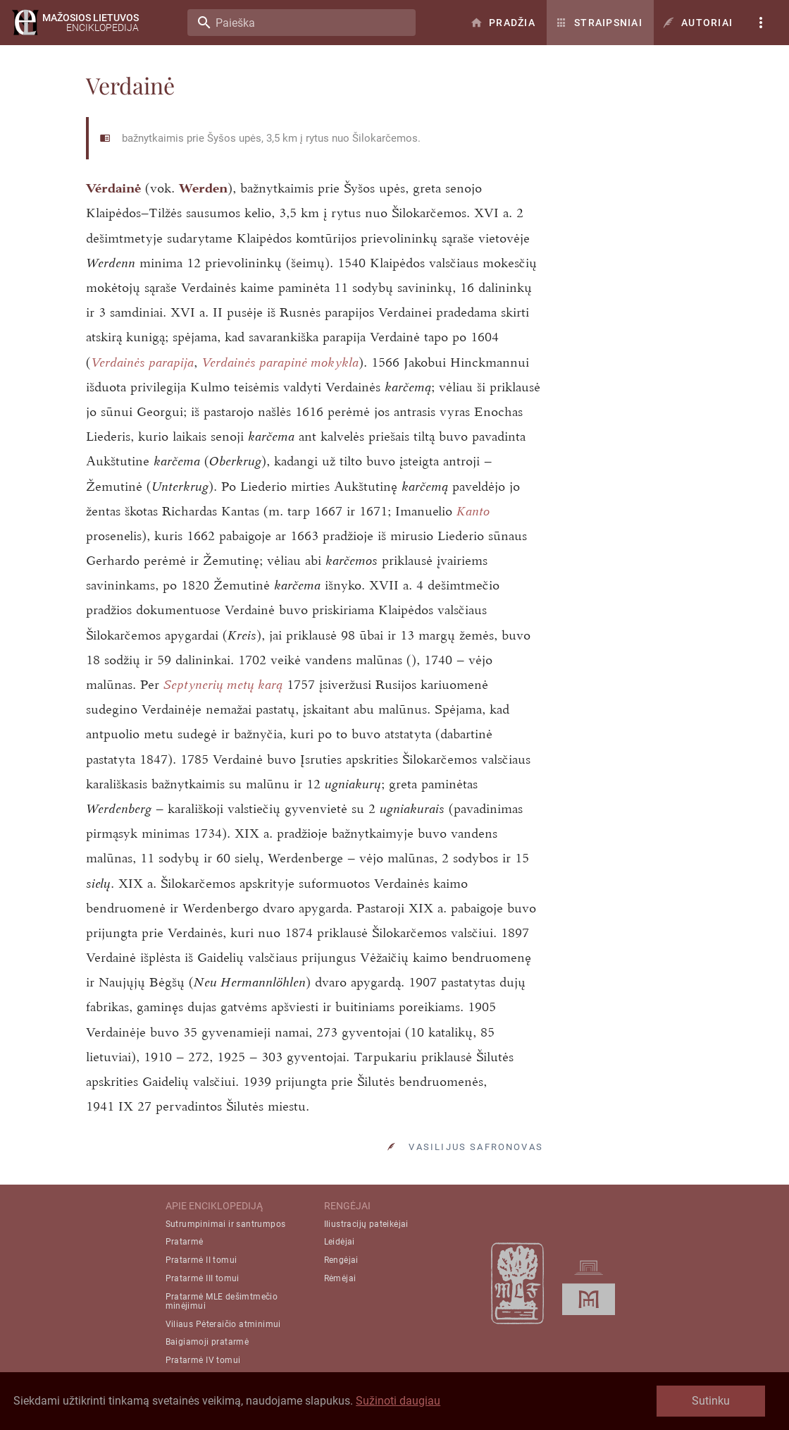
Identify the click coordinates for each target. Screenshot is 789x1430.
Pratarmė (185, 1242)
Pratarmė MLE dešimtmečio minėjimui (222, 1301)
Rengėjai (341, 1260)
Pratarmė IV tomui (203, 1360)
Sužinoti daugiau (398, 1400)
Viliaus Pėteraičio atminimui (223, 1324)
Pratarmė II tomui (201, 1260)
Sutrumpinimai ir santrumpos (226, 1224)
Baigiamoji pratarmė (207, 1342)
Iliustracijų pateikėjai (366, 1224)
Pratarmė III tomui (203, 1278)
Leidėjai (339, 1242)
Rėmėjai (340, 1278)
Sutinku (711, 1400)
